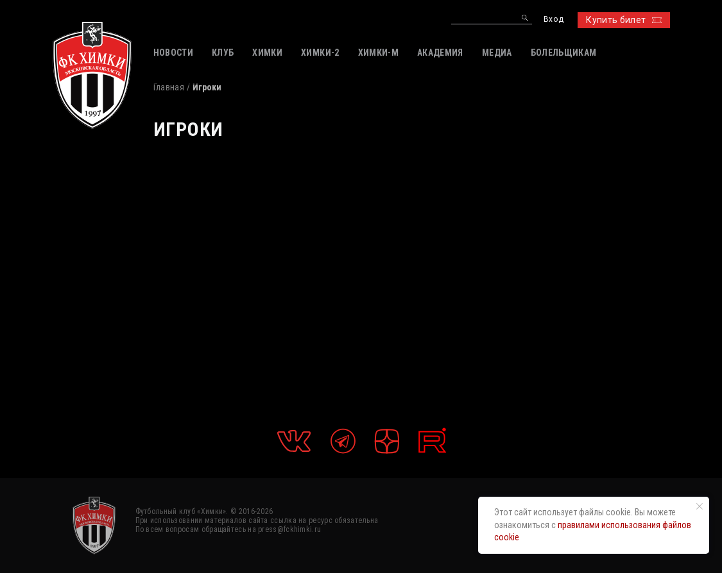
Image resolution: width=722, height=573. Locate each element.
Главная (168, 87)
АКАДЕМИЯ (440, 52)
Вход (553, 19)
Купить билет (623, 20)
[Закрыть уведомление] (699, 506)
